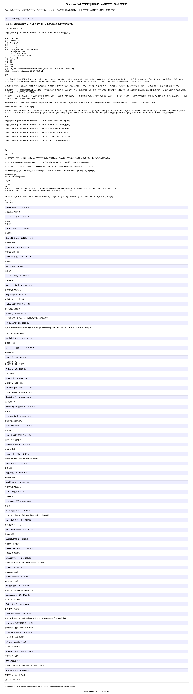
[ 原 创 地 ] (51, 10)
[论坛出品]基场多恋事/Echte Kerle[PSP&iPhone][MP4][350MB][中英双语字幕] (45, 686)
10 (21, 680)
